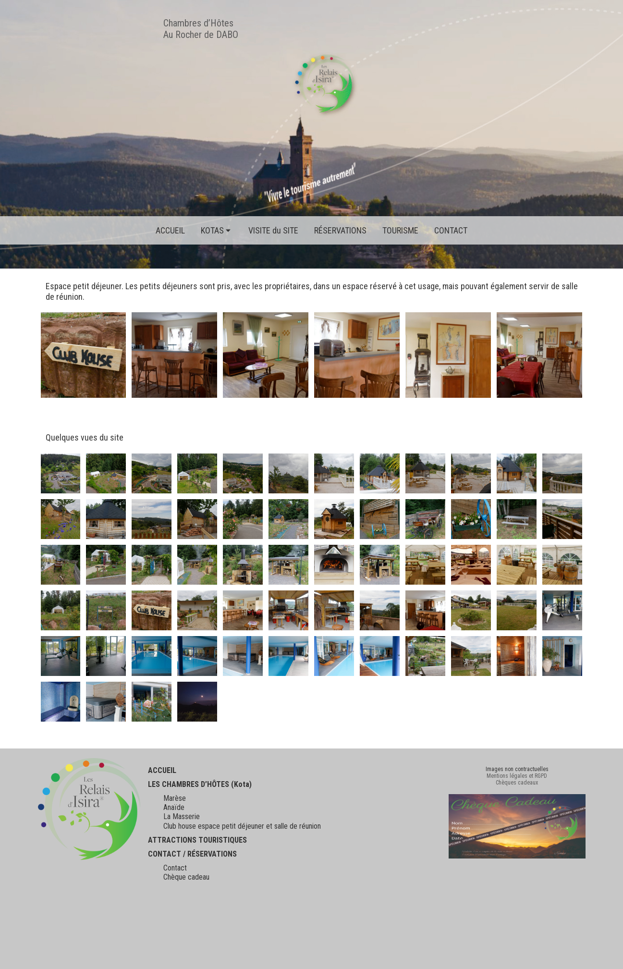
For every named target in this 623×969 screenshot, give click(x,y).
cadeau (197, 877)
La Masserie (181, 816)
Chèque (174, 877)
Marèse (174, 798)
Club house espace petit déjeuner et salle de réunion (242, 826)
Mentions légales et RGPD (517, 776)
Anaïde (173, 807)
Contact (175, 867)
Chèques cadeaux (517, 782)
